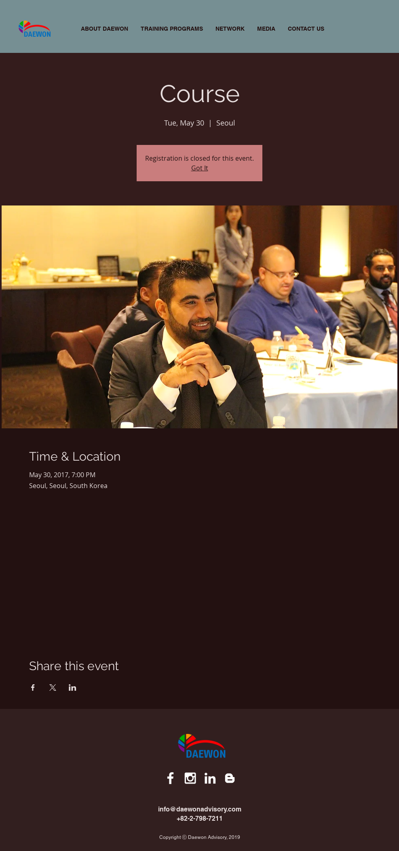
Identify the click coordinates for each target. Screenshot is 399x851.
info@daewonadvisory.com (199, 809)
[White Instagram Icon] (190, 778)
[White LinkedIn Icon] (210, 778)
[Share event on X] (53, 687)
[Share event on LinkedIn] (72, 687)
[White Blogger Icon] (230, 778)
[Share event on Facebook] (33, 687)
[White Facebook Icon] (170, 778)
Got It (199, 167)
